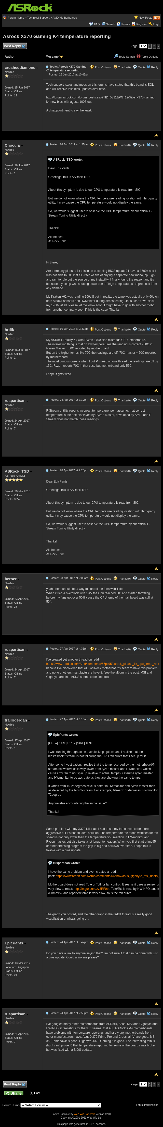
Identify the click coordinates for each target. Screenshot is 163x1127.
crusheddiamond (21, 67)
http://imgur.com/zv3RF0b (91, 889)
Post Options (100, 67)
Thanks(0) (122, 67)
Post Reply (14, 46)
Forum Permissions (148, 1105)
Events (123, 24)
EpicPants (15, 943)
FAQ (97, 24)
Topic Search (124, 56)
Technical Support (38, 17)
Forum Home (16, 17)
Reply (154, 67)
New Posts (145, 17)
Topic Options (147, 56)
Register (142, 24)
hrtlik (11, 329)
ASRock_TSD (18, 471)
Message (52, 56)
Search (110, 24)
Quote (141, 67)
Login (156, 24)
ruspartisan (16, 400)
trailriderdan (17, 720)
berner (12, 579)
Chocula (13, 145)
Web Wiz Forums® (84, 1114)
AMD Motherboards (64, 17)
